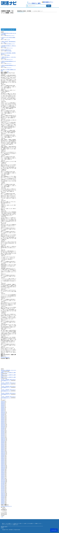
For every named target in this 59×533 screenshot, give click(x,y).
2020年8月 (2, 442)
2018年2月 (2, 477)
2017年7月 (2, 485)
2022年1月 (2, 423)
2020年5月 (2, 446)
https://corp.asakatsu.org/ (5, 357)
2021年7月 (2, 430)
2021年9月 (2, 427)
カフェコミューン (9, 63)
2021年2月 (2, 435)
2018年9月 (2, 469)
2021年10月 (3, 426)
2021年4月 (2, 433)
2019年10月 (3, 454)
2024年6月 (2, 404)
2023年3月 (2, 409)
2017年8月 (2, 484)
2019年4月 (2, 461)
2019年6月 (2, 458)
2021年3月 (2, 434)
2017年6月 (2, 486)
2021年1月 (2, 437)
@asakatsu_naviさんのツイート (6, 506)
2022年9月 (2, 414)
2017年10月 (3, 481)
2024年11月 (3, 401)
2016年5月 (2, 501)
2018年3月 (2, 476)
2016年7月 (2, 499)
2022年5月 (2, 418)
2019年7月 (2, 457)
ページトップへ (54, 530)
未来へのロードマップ (10, 59)
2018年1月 (2, 478)
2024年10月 (3, 402)
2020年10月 (3, 440)
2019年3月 (2, 462)
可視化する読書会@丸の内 (6, 49)
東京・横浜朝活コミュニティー (11, 43)
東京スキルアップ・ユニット (10, 35)
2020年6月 (2, 445)
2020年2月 (2, 449)
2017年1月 (2, 492)
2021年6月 (2, 431)
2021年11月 (3, 425)
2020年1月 (2, 450)
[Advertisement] (8, 21)
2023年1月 (2, 410)
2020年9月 (2, 441)
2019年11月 (3, 453)
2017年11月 (3, 480)
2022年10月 (3, 412)
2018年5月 (2, 473)
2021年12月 (3, 424)
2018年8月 (2, 470)
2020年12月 (3, 438)
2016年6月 (2, 500)
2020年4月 (2, 447)
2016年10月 (3, 495)
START (8, 71)
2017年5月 (2, 487)
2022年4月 (2, 419)
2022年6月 (2, 417)
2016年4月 (2, 502)
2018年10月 (3, 468)
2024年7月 (2, 403)
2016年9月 (2, 496)
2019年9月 (2, 455)
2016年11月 (3, 494)
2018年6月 (2, 472)
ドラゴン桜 (8, 39)
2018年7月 (2, 471)
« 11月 (2, 516)
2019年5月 (2, 460)
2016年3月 (2, 503)
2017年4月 (2, 488)
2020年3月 (2, 448)
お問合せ (2, 527)
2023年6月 (2, 407)
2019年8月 (2, 456)
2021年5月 (2, 432)
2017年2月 (2, 491)
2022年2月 (2, 422)
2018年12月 (3, 465)
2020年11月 (3, 439)
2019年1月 (2, 464)
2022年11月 (3, 411)
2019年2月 (2, 463)
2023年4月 (2, 408)
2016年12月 (3, 493)
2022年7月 (2, 416)
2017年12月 (3, 479)
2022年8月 (2, 415)
